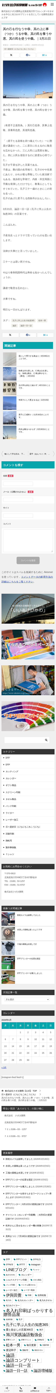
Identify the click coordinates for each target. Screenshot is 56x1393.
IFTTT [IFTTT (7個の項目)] (22, 1265)
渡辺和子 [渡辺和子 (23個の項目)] (11, 1350)
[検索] (26, 740)
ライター (10, 813)
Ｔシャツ (10, 854)
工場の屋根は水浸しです (27, 944)
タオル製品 (11, 799)
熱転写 (9, 840)
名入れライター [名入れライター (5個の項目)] (13, 1305)
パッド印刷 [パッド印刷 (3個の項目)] (10, 1285)
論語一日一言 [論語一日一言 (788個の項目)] (18, 1365)
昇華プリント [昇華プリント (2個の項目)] (26, 1340)
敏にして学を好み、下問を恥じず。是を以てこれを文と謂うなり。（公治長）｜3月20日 (16, 454)
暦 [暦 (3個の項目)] (51, 1340)
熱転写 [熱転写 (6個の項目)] (25, 1350)
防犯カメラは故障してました (28, 915)
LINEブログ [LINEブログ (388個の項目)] (16, 1270)
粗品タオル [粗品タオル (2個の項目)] (38, 1350)
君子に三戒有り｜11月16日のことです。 (34, 416)
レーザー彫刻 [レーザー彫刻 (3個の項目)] (29, 1290)
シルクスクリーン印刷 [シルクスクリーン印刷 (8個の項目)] (16, 1280)
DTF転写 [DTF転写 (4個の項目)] (9, 1265)
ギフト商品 (11, 785)
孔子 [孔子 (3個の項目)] (20, 1319)
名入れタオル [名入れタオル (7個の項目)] (45, 1300)
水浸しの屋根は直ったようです (29, 930)
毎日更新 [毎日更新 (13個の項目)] (31, 1345)
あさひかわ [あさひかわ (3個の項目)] (10, 1275)
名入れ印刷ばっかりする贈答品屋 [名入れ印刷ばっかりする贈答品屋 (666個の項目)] (28, 1312)
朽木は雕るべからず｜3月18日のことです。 (34, 430)
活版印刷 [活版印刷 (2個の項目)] (45, 1345)
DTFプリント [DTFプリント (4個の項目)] (21, 1259)
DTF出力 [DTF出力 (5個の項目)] (37, 1259)
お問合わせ (35, 1389)
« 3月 (3, 1067)
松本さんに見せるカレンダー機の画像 (23, 1225)
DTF (8, 758)
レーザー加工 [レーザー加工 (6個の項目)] (12, 1290)
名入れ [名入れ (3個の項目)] (8, 1300)
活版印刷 (10, 833)
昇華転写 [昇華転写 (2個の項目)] (40, 1340)
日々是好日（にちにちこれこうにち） (19, 49)
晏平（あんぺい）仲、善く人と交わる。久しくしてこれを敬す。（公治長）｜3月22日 (42, 454)
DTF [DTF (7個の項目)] (8, 1259)
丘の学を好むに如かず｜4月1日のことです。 (34, 386)
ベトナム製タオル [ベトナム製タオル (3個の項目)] (28, 1285)
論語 (14, 326)
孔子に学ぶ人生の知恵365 (23, 321)
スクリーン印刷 (13, 792)
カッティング (12, 771)
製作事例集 (11, 847)
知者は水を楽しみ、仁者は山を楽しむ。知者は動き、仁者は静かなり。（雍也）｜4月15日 (33, 373)
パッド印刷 (11, 806)
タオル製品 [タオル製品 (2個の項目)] (37, 1280)
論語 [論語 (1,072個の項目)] (10, 1355)
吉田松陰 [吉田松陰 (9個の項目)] (42, 1295)
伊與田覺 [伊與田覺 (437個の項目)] (14, 1295)
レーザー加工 (12, 820)
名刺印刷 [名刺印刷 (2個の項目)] (9, 1319)
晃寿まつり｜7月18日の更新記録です (23, 1236)
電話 (21, 1389)
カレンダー (11, 778)
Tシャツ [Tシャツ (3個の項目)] (36, 1270)
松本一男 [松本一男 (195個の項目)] (13, 1345)
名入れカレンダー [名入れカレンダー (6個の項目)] (25, 1300)
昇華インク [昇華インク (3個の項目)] (10, 1340)
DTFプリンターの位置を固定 (28, 959)
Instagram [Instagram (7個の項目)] (35, 1265)
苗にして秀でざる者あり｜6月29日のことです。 (34, 357)
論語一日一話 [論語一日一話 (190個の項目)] (16, 1371)
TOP (21, 1091)
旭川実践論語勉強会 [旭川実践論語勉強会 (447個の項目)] (24, 1335)
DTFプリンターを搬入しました (29, 973)
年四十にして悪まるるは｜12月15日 (34, 400)
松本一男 (42, 321)
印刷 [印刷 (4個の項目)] (29, 1295)
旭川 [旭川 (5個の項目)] (41, 1330)
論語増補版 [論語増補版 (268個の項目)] (43, 1370)
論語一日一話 (26, 326)
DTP (8, 764)
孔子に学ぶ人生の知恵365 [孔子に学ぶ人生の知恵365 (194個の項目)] (27, 1325)
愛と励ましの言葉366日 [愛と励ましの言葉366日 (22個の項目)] (19, 1329)
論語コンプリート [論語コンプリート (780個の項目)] (23, 1360)
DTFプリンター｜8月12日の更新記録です (25, 1204)
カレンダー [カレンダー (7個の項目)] (26, 1275)
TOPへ (49, 1389)
